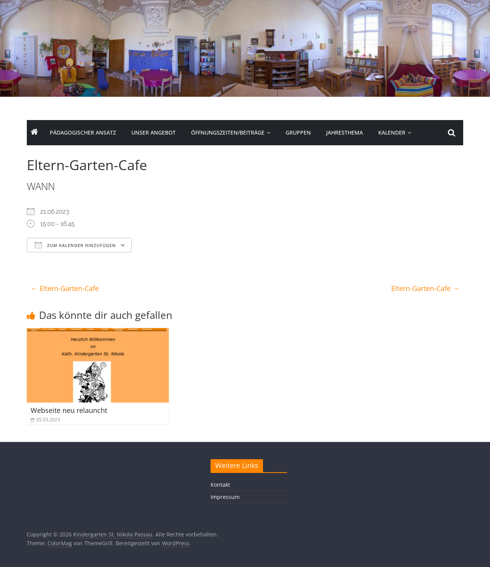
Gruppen (298, 132)
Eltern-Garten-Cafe (65, 288)
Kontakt (220, 484)
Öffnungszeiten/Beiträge (228, 132)
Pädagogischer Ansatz (83, 132)
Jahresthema (344, 132)
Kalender (391, 132)
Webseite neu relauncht (69, 410)
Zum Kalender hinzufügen (75, 245)
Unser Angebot (153, 132)
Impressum (225, 496)
